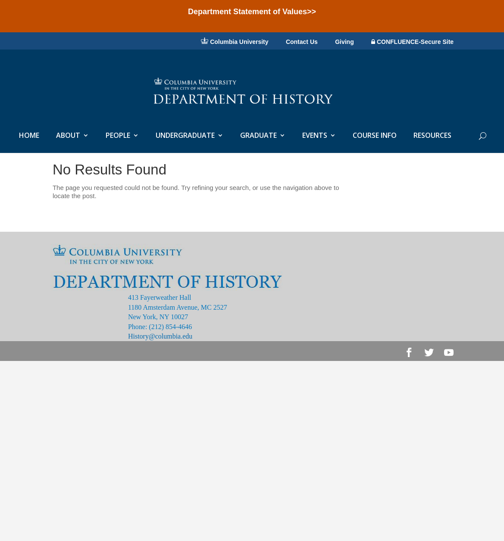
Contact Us (302, 42)
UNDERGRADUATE (185, 136)
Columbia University (234, 41)
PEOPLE (118, 136)
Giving (344, 42)
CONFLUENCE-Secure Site (412, 42)
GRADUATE (258, 136)
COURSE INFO (375, 136)
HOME (29, 136)
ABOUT (68, 136)
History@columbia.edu (160, 336)
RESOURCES (432, 136)
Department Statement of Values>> (252, 11)
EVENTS (314, 136)
